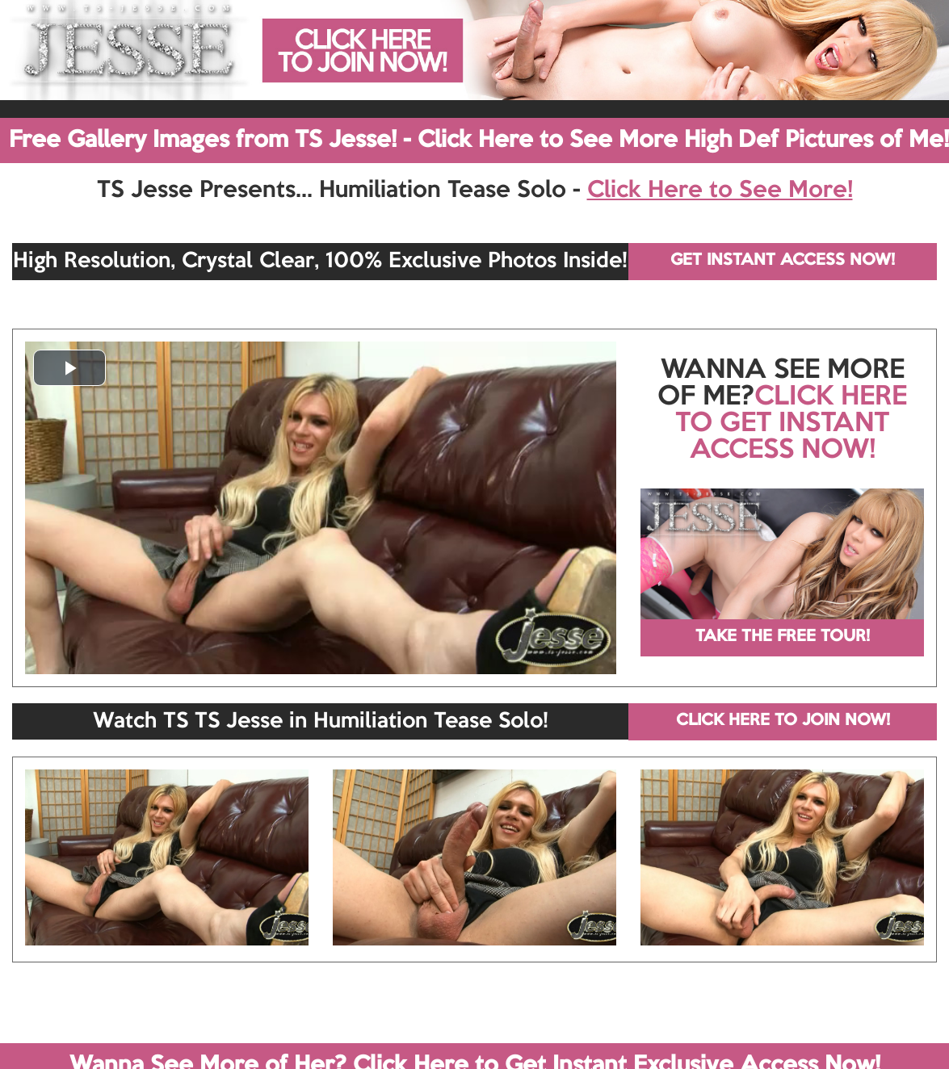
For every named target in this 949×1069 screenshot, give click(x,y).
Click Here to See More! (720, 190)
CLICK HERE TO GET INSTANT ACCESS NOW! (791, 424)
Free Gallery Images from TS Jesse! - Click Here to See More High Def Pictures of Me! (479, 140)
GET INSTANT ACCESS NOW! (782, 261)
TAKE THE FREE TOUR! (782, 637)
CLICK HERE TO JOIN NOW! (783, 721)
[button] (69, 368)
